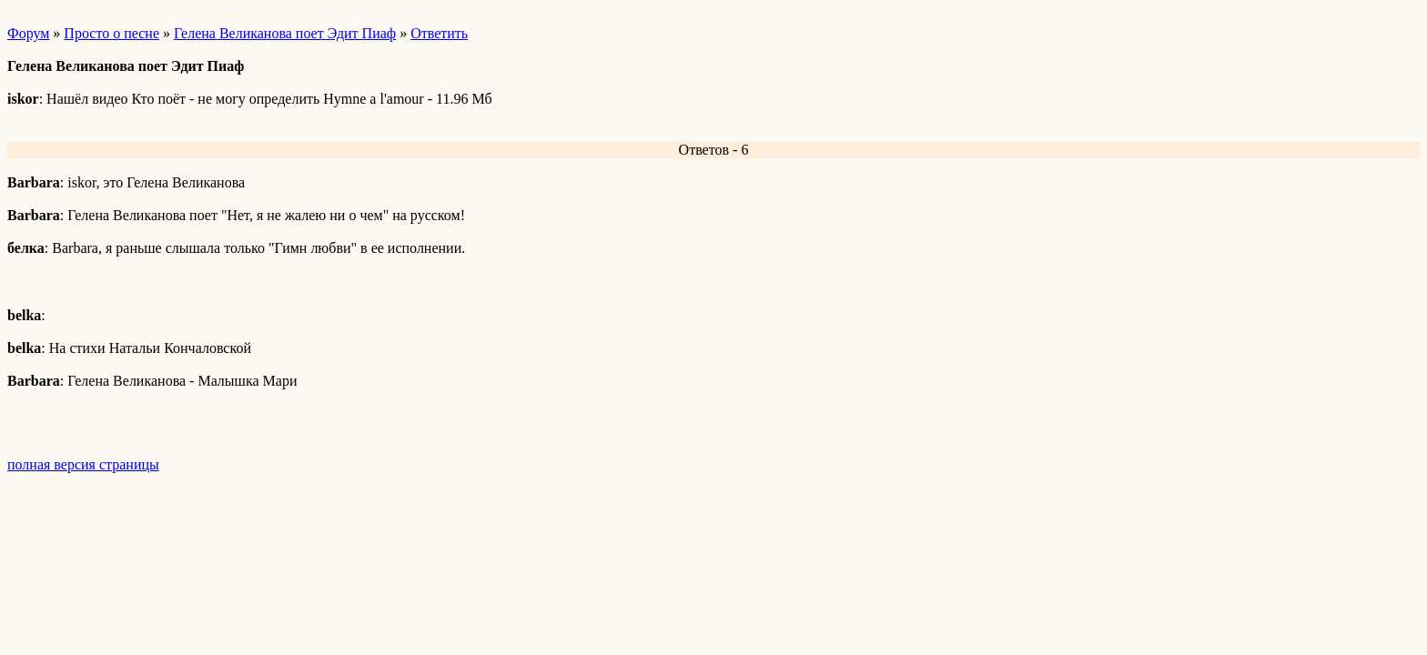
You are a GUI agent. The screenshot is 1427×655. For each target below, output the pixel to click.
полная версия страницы (83, 464)
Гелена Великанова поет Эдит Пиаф (285, 33)
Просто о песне (111, 33)
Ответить (439, 33)
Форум (28, 33)
